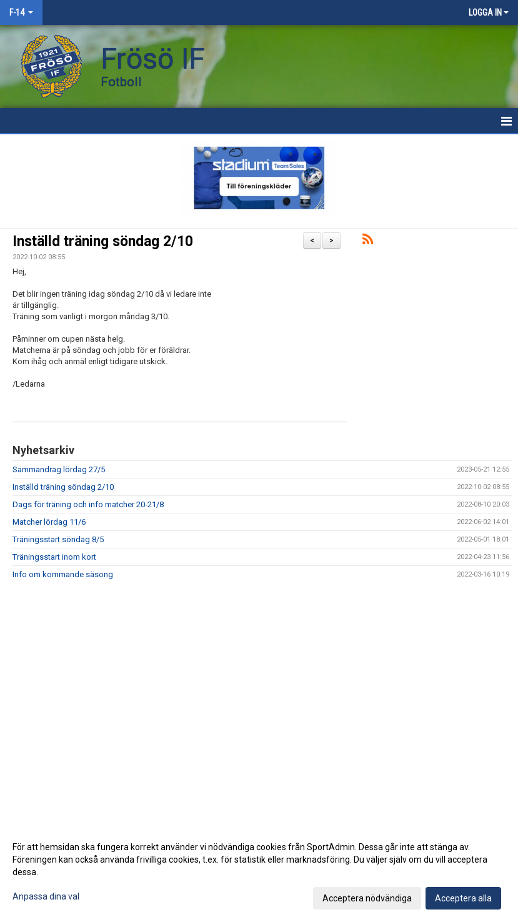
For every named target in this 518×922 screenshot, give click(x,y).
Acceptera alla (463, 898)
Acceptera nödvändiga (367, 898)
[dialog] (259, 872)
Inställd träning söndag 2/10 (102, 241)
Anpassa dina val (45, 896)
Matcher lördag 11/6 (49, 522)
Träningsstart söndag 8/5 (58, 539)
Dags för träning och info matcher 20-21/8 (88, 504)
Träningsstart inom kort (54, 557)
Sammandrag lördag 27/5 (58, 469)
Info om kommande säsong (62, 574)
